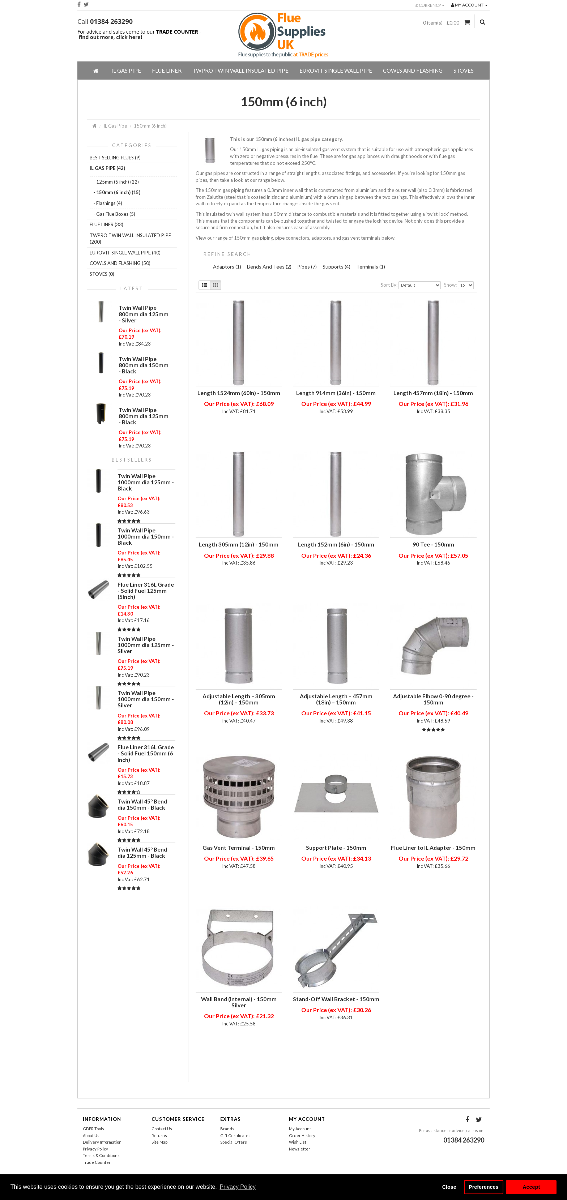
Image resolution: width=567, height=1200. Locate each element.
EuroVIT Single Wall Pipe (335, 70)
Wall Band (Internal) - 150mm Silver (239, 1002)
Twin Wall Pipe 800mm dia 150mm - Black (144, 365)
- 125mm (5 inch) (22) (116, 182)
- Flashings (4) (107, 203)
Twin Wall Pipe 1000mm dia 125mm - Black (146, 482)
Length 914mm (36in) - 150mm (336, 393)
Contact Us (162, 1128)
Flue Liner (167, 70)
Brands (227, 1128)
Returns (159, 1135)
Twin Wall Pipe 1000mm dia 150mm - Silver (146, 699)
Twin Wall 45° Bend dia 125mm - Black (142, 852)
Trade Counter (97, 1162)
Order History (302, 1135)
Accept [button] (531, 1187)
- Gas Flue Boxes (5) (114, 214)
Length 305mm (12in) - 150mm (238, 544)
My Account (300, 1128)
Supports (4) (336, 266)
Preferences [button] (483, 1187)
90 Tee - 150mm (433, 544)
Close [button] (449, 1187)
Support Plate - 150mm (336, 847)
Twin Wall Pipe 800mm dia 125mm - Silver (144, 313)
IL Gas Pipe (126, 70)
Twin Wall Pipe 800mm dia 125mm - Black (144, 416)
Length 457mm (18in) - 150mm (433, 393)
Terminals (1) (370, 266)
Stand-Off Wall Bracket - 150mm (336, 999)
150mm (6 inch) (150, 126)
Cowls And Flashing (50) (120, 263)
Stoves (463, 70)
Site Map (159, 1142)
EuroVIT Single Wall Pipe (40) (125, 253)
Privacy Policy (95, 1149)
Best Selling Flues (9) (115, 157)
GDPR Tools (93, 1128)
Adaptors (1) (227, 266)
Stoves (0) (102, 274)
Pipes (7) (307, 266)
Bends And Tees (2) (269, 266)
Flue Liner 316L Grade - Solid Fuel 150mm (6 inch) (146, 753)
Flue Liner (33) (106, 224)
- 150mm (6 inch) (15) (116, 192)
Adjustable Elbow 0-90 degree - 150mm (433, 699)
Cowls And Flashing (413, 70)
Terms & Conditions (101, 1155)
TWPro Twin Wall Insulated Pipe (240, 70)
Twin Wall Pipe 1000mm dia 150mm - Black (146, 536)
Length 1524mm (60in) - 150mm (238, 393)
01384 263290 (111, 21)
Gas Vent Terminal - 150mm (238, 847)
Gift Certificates (235, 1135)
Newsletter (299, 1149)
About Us (91, 1135)
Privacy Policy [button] (237, 1187)
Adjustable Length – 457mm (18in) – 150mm (336, 699)
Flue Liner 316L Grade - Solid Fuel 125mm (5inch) (146, 590)
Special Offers (233, 1142)
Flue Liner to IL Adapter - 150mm (433, 847)
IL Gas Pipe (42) (107, 168)
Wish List (297, 1142)
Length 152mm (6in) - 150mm (336, 544)
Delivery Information (102, 1142)
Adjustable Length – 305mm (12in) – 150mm (238, 699)
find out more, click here (110, 37)
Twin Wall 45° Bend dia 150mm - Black (142, 804)
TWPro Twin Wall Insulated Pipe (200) (130, 238)
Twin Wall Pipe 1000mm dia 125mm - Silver (146, 644)
